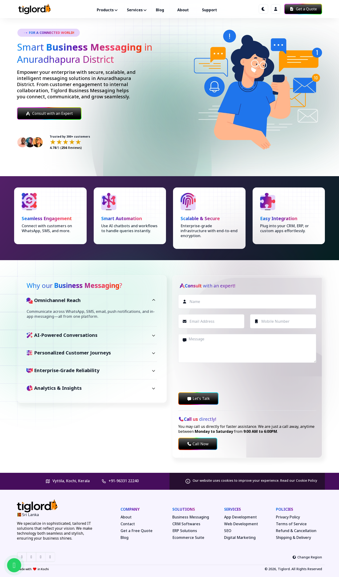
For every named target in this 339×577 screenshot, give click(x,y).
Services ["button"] (135, 9)
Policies (284, 509)
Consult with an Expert (49, 113)
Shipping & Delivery (293, 537)
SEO (227, 530)
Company (130, 509)
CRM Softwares (186, 523)
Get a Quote (303, 9)
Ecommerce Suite (188, 537)
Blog (160, 9)
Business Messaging (190, 517)
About (183, 9)
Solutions (183, 509)
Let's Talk (198, 398)
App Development (240, 517)
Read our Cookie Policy (298, 480)
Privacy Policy (288, 517)
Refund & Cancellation (296, 530)
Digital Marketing (240, 537)
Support (209, 9)
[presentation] (214, 377)
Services (232, 509)
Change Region (307, 557)
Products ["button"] (105, 9)
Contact (128, 523)
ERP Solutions (184, 530)
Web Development (241, 523)
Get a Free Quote (137, 530)
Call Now (198, 443)
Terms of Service (291, 523)
